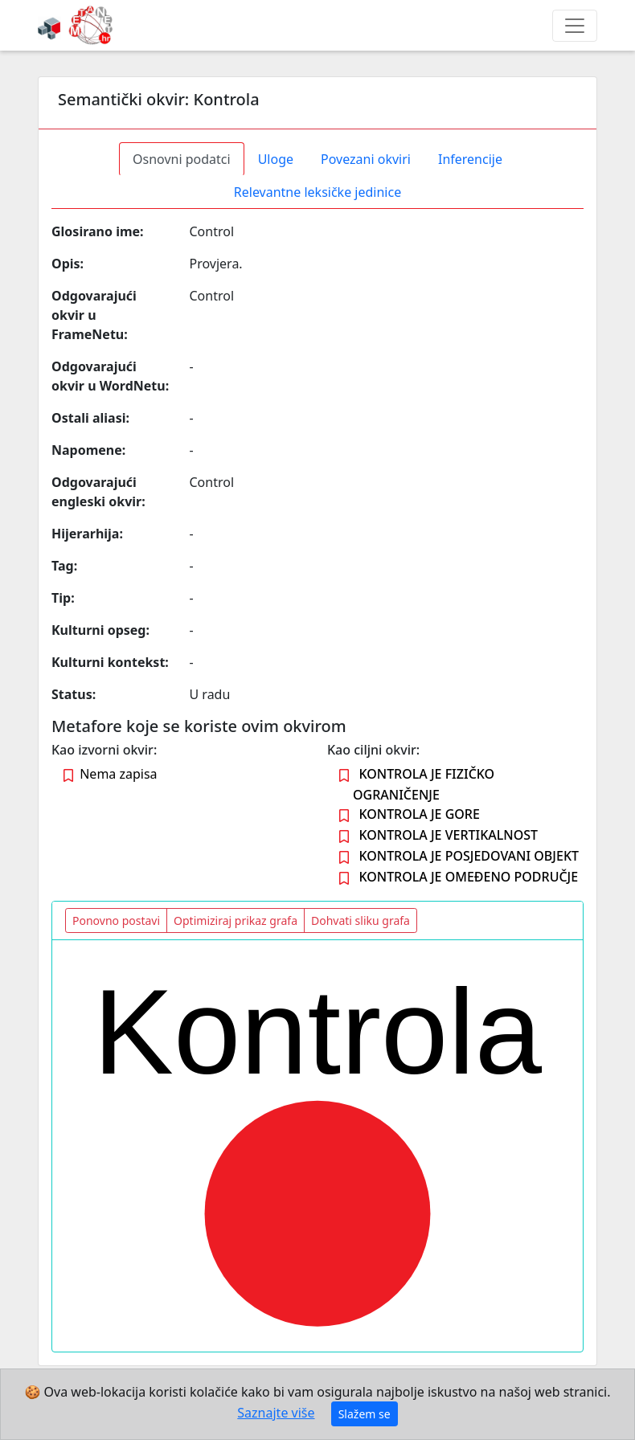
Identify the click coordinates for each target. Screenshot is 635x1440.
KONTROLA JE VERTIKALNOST (448, 835)
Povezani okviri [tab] (366, 159)
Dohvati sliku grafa (360, 920)
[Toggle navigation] (574, 26)
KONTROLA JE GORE (419, 814)
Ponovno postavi (116, 920)
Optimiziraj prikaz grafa (235, 920)
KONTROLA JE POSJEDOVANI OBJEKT (468, 856)
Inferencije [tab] (470, 159)
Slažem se (364, 1414)
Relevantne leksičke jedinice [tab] (317, 192)
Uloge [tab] (275, 159)
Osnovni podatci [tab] (182, 159)
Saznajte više (275, 1413)
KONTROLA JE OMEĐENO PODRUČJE (468, 877)
